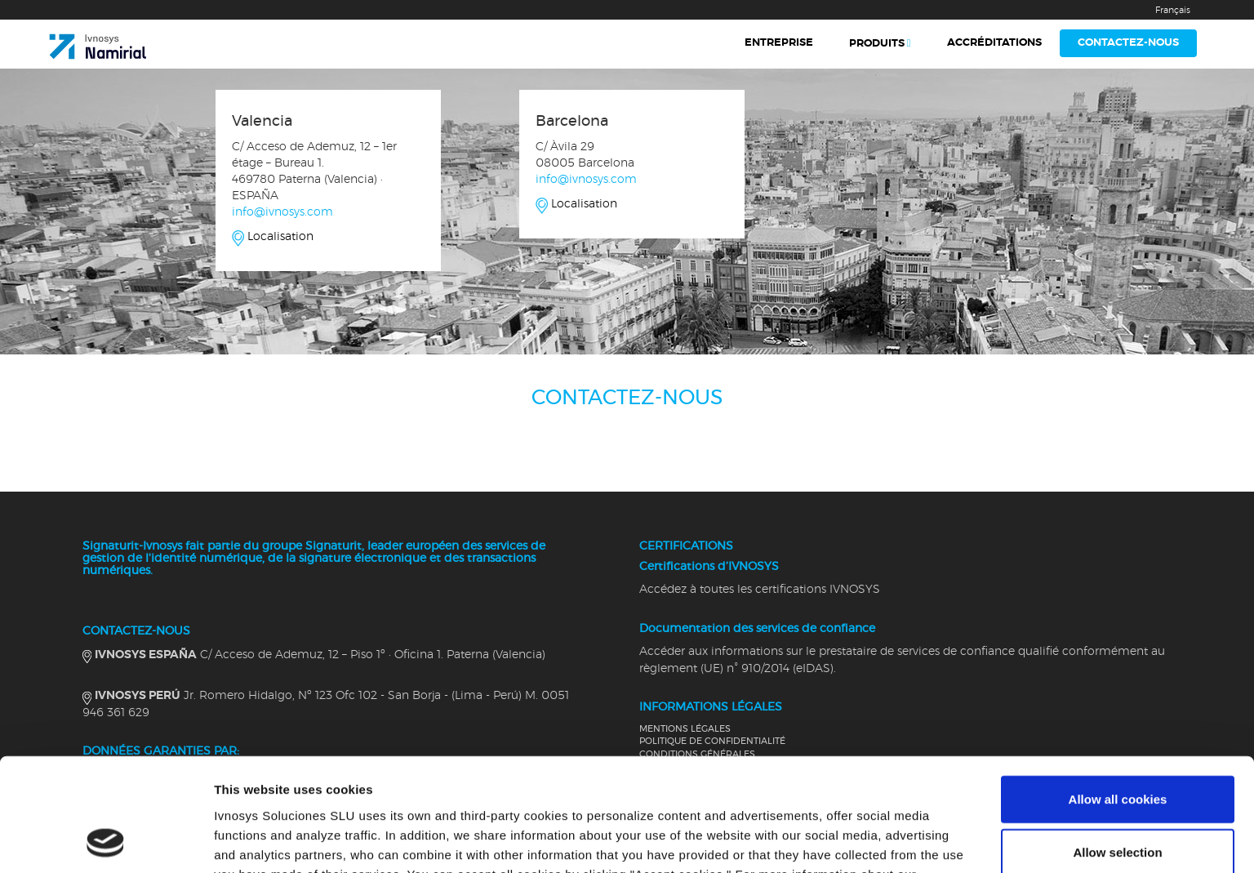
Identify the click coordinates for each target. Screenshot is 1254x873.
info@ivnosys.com (282, 212)
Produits (877, 43)
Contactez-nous (1128, 43)
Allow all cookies (1118, 693)
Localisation (280, 237)
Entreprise (779, 43)
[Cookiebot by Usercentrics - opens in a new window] (105, 841)
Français (1172, 10)
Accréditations (994, 43)
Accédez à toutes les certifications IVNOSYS (759, 589)
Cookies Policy (464, 788)
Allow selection (1117, 747)
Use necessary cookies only (1117, 800)
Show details (857, 841)
